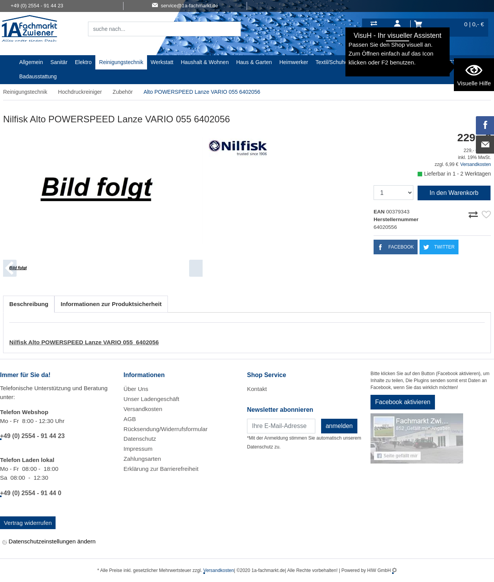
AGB (130, 419)
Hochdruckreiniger (80, 92)
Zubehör (123, 92)
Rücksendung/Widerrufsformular (166, 429)
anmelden (339, 426)
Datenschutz (140, 438)
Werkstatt (162, 62)
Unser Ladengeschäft (151, 399)
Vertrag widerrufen (28, 522)
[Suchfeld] (156, 29)
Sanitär (58, 62)
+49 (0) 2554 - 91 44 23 (32, 436)
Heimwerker (293, 62)
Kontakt (257, 389)
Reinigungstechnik (121, 62)
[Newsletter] (281, 426)
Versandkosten (475, 164)
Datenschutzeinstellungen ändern (49, 542)
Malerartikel (369, 62)
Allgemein (31, 62)
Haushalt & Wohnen (204, 62)
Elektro (83, 62)
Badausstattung (38, 76)
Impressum (138, 448)
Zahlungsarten (142, 458)
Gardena (401, 62)
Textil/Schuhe (332, 62)
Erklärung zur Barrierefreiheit (161, 468)
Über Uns (136, 389)
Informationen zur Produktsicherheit (111, 304)
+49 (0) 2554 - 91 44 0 (30, 493)
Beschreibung (28, 304)
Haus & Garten (254, 62)
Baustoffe (430, 62)
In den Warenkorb (454, 192)
